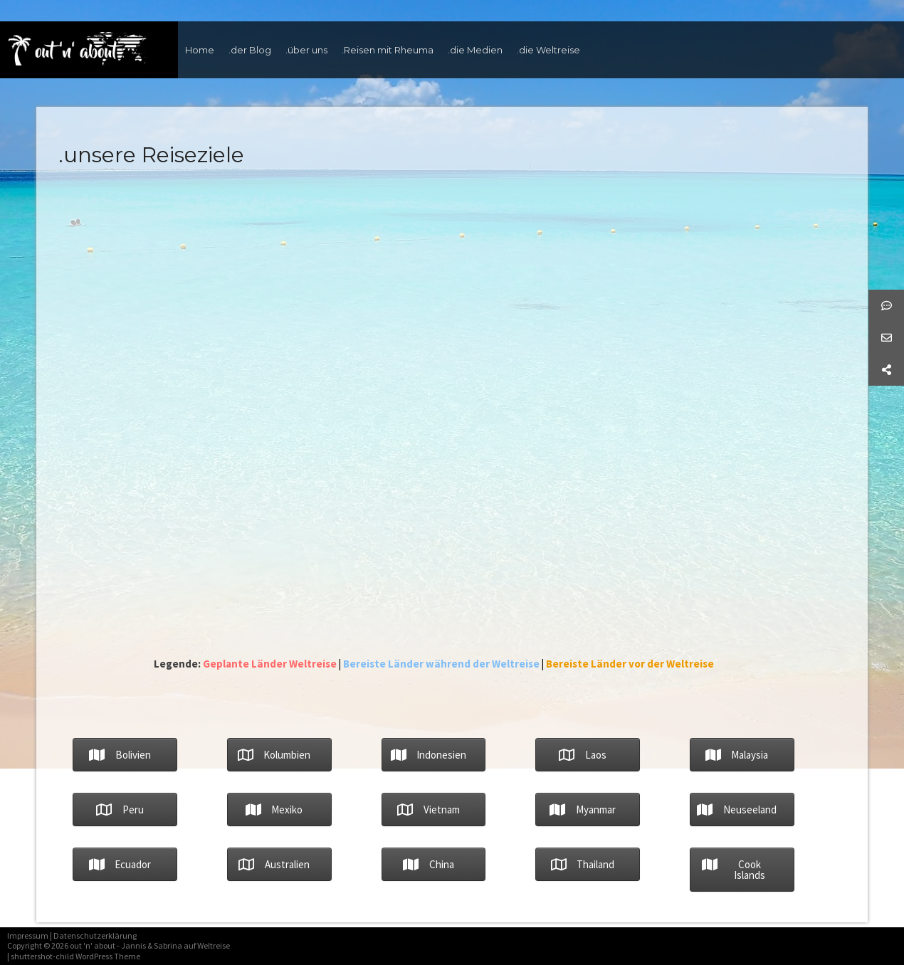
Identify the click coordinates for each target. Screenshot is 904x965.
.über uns (306, 50)
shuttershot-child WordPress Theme (75, 956)
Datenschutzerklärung (95, 935)
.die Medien (475, 50)
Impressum (27, 935)
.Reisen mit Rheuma (387, 50)
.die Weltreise (548, 50)
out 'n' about (92, 945)
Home (199, 50)
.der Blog (249, 50)
